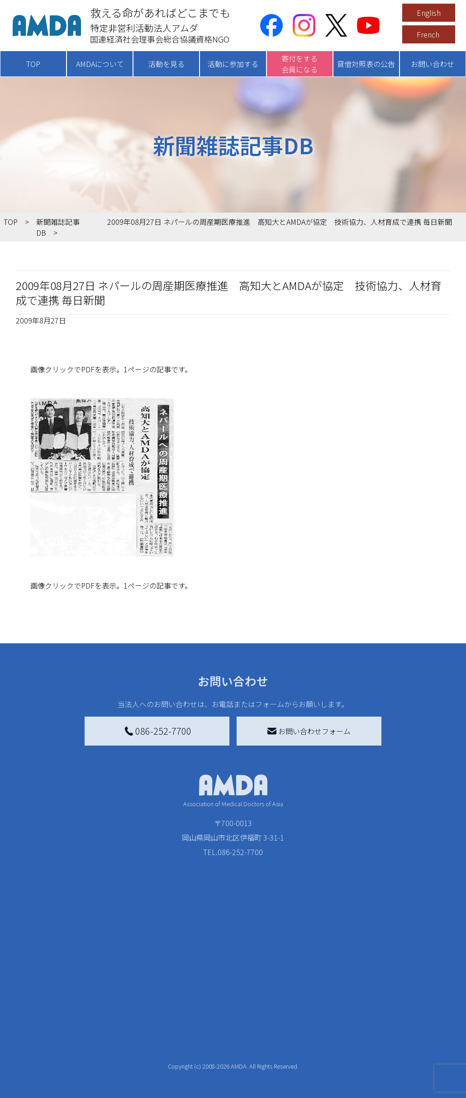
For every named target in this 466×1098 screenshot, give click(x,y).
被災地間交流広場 (307, 961)
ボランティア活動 (111, 1045)
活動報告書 (39, 1012)
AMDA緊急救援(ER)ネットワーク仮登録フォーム (124, 1079)
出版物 (32, 1041)
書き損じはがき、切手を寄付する (226, 1025)
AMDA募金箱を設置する (221, 1045)
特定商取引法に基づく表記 (412, 985)
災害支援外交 (305, 979)
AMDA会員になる (210, 979)
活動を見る (166, 63)
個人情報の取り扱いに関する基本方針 (412, 1032)
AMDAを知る (36, 979)
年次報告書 (39, 1081)
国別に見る (100, 994)
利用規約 (390, 1008)
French (428, 34)
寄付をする (196, 961)
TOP (33, 63)
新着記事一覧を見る (114, 979)
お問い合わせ (432, 63)
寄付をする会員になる (299, 64)
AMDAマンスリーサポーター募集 (225, 1000)
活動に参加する (233, 63)
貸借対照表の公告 (366, 63)
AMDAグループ (45, 998)
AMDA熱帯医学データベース (45, 1061)
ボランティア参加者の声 (122, 1059)
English (429, 12)
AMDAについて (100, 63)
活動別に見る (104, 1008)
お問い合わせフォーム (309, 731)
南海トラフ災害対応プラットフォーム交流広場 (327, 1000)
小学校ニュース (46, 1027)
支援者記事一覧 (208, 1084)
